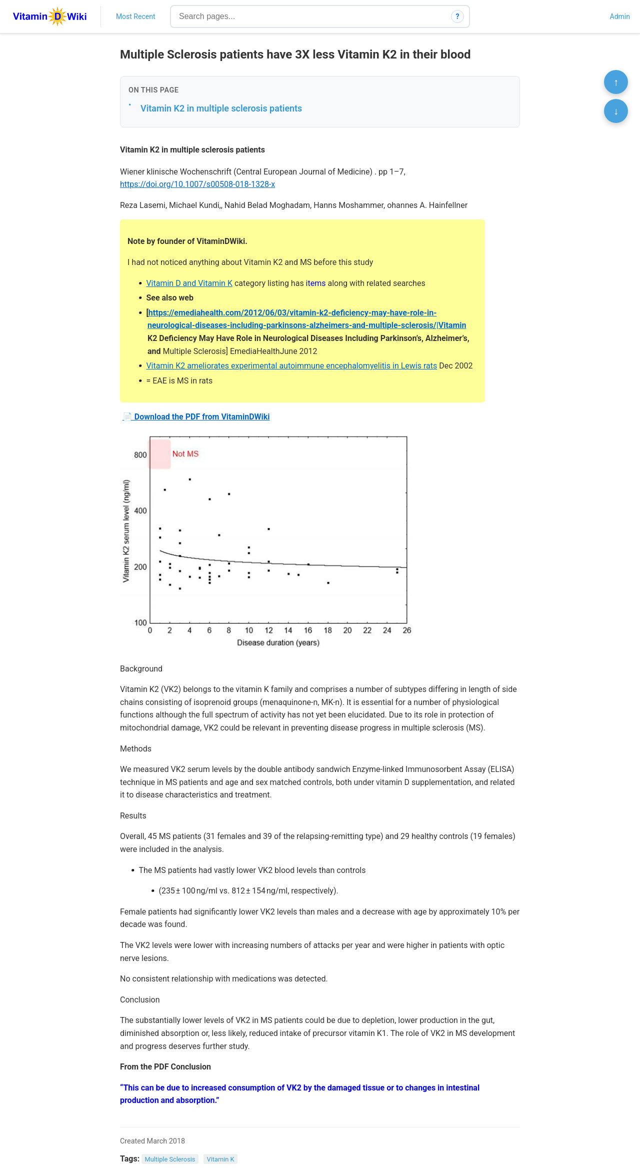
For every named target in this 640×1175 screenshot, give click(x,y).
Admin (620, 16)
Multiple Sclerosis (170, 1159)
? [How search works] (458, 16)
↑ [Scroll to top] (616, 82)
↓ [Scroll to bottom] (616, 111)
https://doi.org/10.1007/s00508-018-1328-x (197, 184)
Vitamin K (220, 1159)
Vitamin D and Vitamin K (189, 283)
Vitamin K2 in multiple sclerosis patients (221, 108)
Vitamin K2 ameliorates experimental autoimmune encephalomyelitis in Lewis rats (291, 365)
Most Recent (136, 16)
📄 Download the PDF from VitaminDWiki (196, 417)
